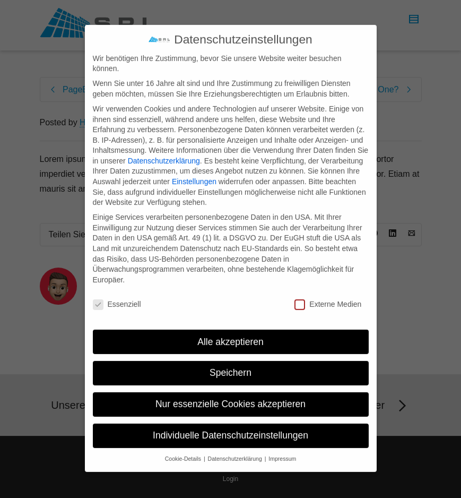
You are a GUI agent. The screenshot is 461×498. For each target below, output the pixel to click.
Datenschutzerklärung (164, 150)
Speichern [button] (230, 362)
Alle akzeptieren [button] (230, 331)
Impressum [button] (282, 448)
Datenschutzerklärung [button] (236, 448)
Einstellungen (194, 171)
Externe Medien (327, 294)
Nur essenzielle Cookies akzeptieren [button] (230, 394)
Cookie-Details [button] (184, 448)
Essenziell (117, 294)
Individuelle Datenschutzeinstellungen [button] (230, 425)
